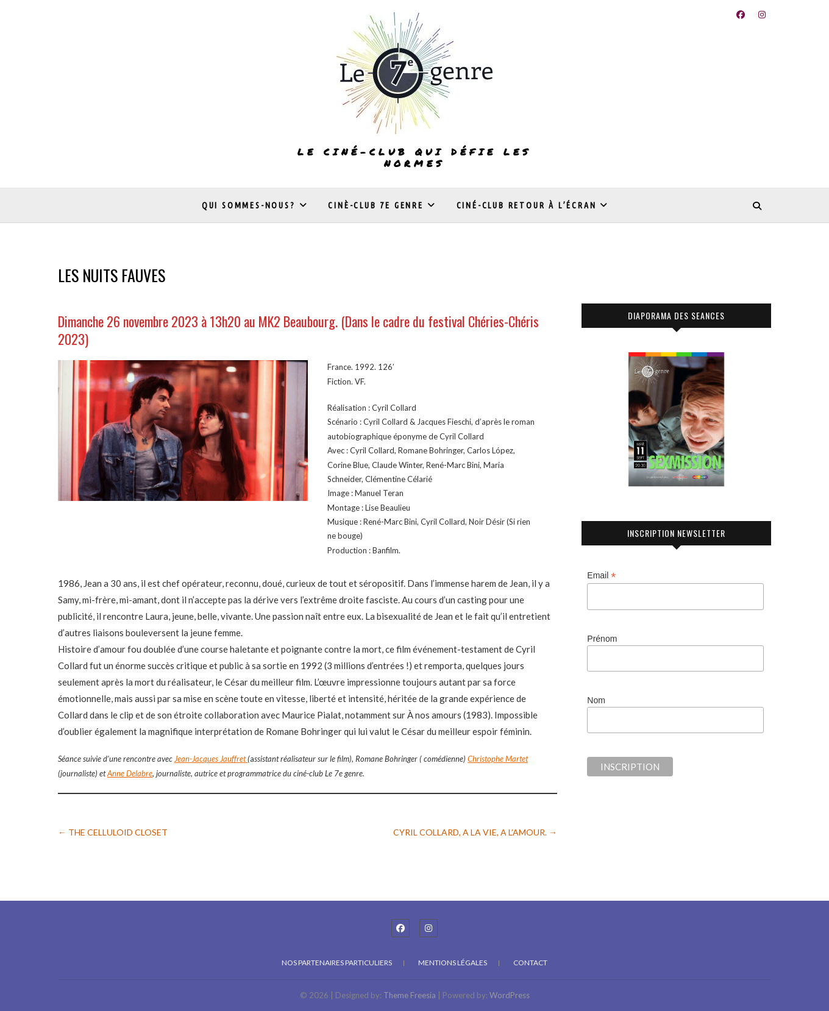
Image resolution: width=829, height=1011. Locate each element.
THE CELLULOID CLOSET (113, 832)
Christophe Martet (498, 759)
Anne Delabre (129, 773)
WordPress (509, 995)
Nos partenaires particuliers (337, 962)
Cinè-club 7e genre (375, 205)
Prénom (602, 639)
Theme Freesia (409, 995)
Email (601, 575)
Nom (596, 700)
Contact (530, 962)
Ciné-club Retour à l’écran (527, 205)
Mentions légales (452, 962)
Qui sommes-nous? (249, 205)
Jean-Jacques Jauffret (210, 759)
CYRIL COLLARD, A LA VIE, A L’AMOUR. (475, 832)
